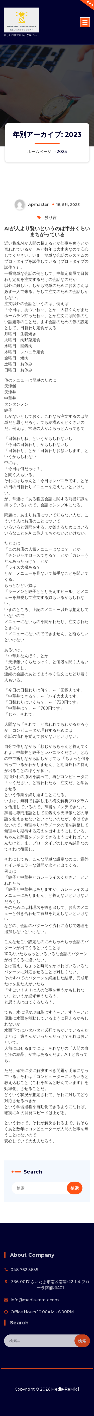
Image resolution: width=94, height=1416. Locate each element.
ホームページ (39, 151)
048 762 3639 (24, 1289)
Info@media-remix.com (35, 1319)
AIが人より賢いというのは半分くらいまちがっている (47, 280)
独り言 (51, 266)
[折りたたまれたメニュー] (85, 22)
